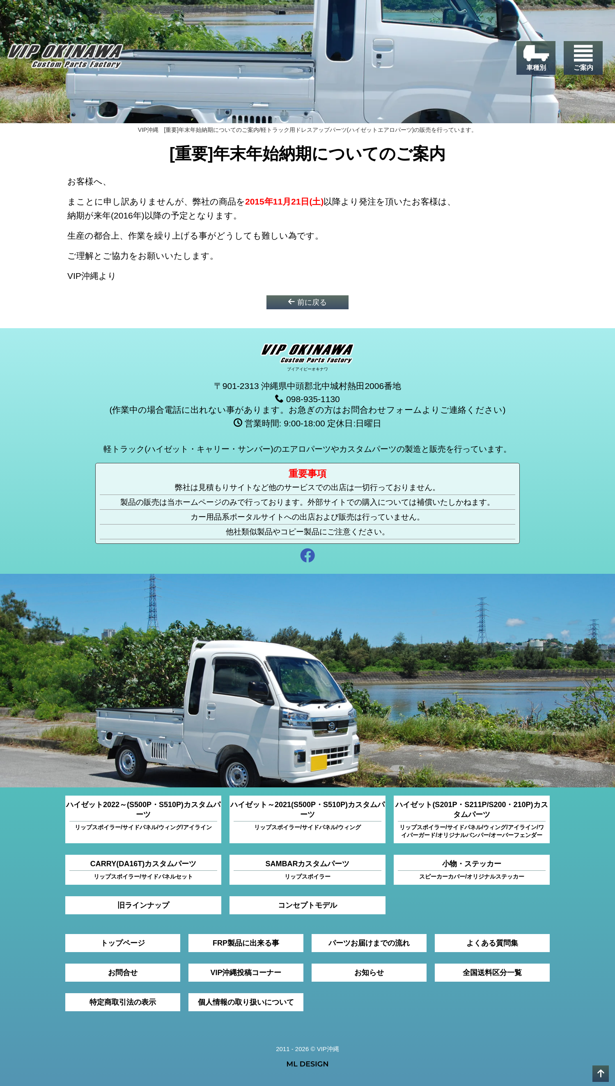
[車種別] (535, 58)
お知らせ (369, 973)
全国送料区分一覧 (492, 973)
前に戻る (307, 302)
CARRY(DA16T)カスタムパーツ (143, 870)
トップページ (123, 943)
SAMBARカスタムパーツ (307, 870)
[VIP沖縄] (65, 58)
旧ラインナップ (143, 905)
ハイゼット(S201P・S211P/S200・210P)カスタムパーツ (471, 820)
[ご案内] (583, 58)
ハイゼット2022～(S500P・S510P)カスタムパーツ (143, 816)
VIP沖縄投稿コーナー (245, 973)
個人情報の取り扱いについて (246, 1002)
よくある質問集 (492, 943)
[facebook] (307, 557)
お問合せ (123, 973)
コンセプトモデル (307, 905)
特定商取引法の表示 (122, 1002)
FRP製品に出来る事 (246, 943)
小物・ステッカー (472, 870)
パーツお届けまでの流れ (369, 943)
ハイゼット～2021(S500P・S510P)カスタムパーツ (307, 816)
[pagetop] (600, 1073)
